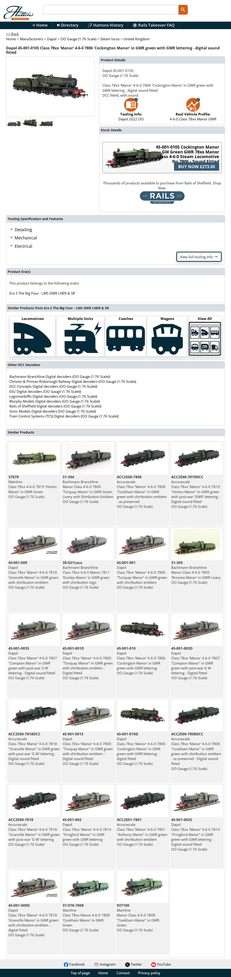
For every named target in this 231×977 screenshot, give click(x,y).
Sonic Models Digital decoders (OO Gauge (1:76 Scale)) (52, 411)
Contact (123, 972)
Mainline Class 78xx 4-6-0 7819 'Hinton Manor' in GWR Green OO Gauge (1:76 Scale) (32, 487)
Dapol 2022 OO (131, 111)
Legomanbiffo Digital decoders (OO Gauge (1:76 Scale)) (53, 396)
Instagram (105, 964)
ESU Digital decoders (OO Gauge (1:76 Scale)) (45, 391)
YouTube (161, 964)
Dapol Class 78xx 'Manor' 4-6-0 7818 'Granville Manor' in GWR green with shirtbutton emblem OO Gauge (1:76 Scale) (33, 575)
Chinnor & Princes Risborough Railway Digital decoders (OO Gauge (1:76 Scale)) (72, 381)
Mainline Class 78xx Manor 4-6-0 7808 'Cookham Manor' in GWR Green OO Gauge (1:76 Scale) (86, 917)
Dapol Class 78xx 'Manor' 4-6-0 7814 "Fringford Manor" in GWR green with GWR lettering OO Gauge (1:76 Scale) (87, 832)
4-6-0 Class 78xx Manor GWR (193, 111)
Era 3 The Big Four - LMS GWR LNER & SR (42, 293)
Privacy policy (149, 972)
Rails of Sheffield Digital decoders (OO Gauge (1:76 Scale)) (55, 406)
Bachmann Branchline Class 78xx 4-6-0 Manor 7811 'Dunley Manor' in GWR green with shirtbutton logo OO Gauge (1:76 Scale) (86, 575)
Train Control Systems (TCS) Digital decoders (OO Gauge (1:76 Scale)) (63, 416)
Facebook (74, 964)
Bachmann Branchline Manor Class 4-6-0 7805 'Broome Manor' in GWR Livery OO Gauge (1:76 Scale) (196, 572)
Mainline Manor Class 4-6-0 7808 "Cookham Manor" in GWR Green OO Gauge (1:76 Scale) (138, 917)
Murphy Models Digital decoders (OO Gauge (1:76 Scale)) (54, 401)
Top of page (80, 972)
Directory (67, 25)
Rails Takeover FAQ (153, 25)
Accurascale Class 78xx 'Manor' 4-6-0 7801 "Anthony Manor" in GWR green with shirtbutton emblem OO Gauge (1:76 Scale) (142, 832)
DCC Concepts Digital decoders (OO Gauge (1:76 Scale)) (53, 386)
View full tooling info (199, 256)
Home (40, 25)
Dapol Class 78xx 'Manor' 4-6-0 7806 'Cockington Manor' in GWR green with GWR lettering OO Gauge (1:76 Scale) (141, 660)
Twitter (133, 964)
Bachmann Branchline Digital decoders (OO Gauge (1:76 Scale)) (59, 376)
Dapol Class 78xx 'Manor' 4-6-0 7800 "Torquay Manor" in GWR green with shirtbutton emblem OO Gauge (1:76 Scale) (142, 575)
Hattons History (105, 25)
